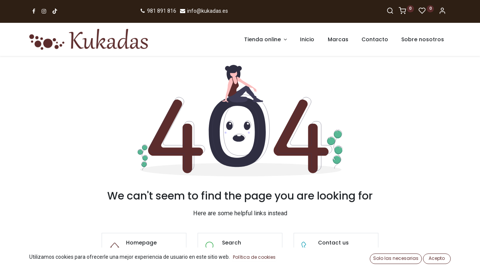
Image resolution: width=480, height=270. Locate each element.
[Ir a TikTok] (54, 11)
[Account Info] (442, 11)
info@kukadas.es (203, 11)
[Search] (390, 11)
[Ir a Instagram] (44, 11)
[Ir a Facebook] (34, 11)
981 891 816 (157, 11)
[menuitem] (307, 39)
